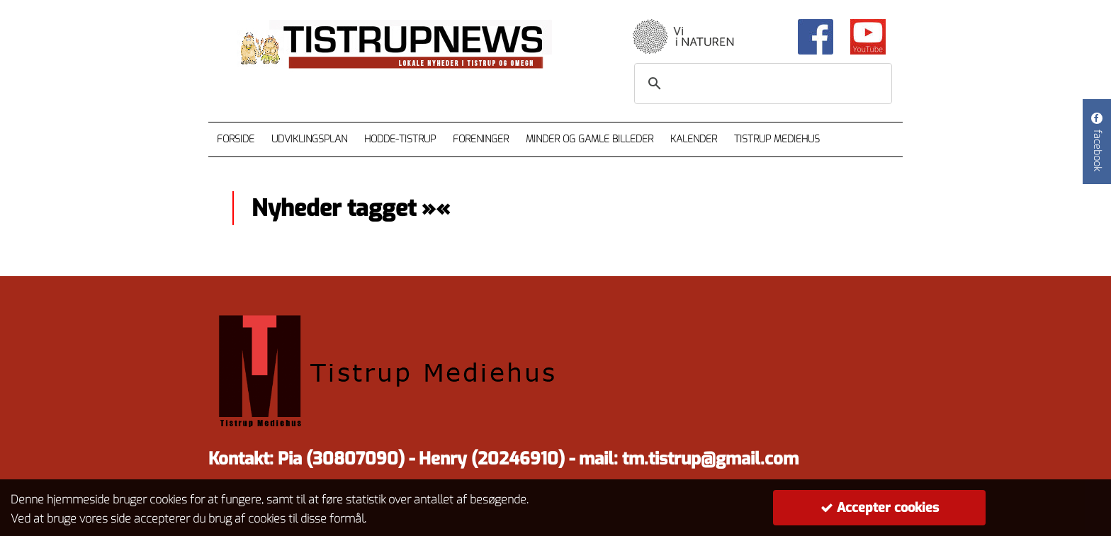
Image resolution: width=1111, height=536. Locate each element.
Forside (235, 139)
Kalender (693, 139)
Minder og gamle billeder (589, 139)
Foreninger (481, 139)
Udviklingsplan (309, 139)
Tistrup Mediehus (777, 139)
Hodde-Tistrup (400, 139)
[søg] (761, 83)
